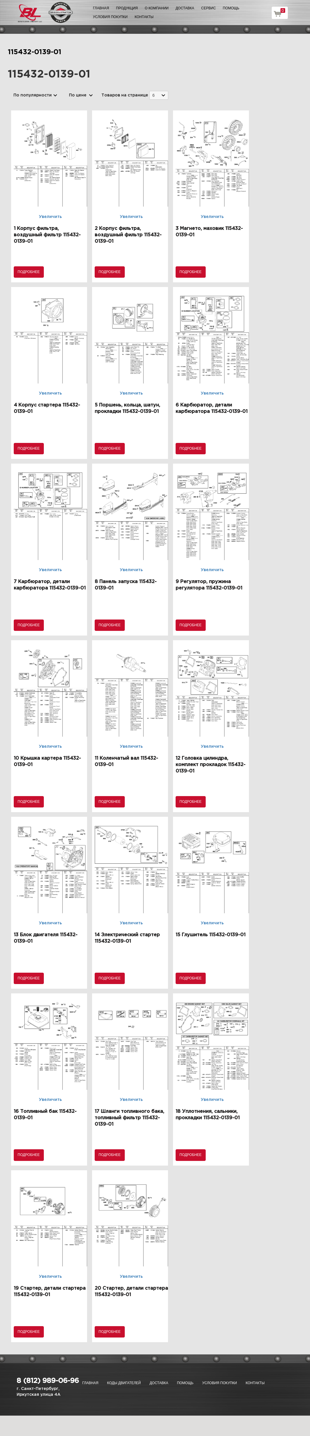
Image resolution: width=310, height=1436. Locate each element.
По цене (77, 95)
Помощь (231, 8)
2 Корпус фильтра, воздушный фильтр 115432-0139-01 (128, 235)
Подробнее (28, 272)
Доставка (185, 8)
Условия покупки (110, 17)
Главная (101, 8)
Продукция (127, 8)
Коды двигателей (124, 1383)
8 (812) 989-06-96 (48, 1381)
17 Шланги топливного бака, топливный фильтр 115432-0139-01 (129, 1118)
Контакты (144, 17)
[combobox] (158, 95)
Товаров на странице (124, 95)
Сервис (208, 8)
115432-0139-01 (34, 52)
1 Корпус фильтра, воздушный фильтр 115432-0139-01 (47, 235)
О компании (157, 8)
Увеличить (50, 217)
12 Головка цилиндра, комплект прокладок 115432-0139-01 (210, 764)
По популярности (32, 95)
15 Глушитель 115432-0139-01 (210, 935)
